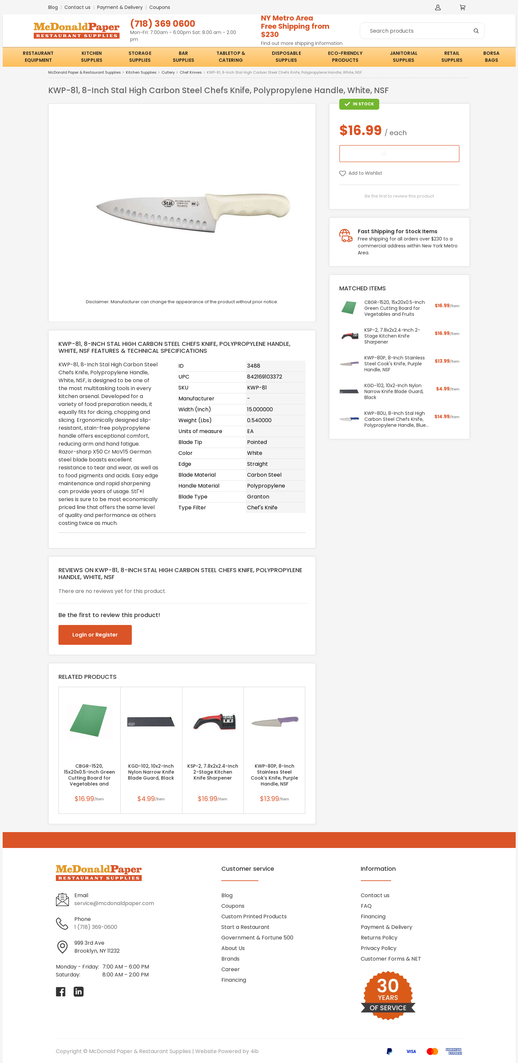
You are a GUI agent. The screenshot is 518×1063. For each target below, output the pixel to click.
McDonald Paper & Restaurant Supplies (84, 72)
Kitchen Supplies (141, 72)
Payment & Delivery (120, 7)
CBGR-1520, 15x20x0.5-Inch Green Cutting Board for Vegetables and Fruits (89, 778)
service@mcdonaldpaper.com (114, 903)
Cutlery (168, 72)
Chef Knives (191, 72)
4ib (254, 1051)
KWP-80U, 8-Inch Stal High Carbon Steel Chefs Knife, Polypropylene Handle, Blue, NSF (395, 419)
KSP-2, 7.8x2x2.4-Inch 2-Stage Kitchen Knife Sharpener (212, 772)
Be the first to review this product (399, 196)
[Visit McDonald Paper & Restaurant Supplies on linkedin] (79, 992)
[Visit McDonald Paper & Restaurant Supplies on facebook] (61, 992)
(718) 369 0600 (162, 24)
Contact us (77, 7)
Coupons (159, 7)
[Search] (422, 30)
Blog (53, 7)
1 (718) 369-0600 (95, 927)
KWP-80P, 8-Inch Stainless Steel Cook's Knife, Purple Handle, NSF (274, 775)
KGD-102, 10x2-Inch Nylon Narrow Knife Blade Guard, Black (151, 772)
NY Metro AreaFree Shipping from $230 (295, 26)
